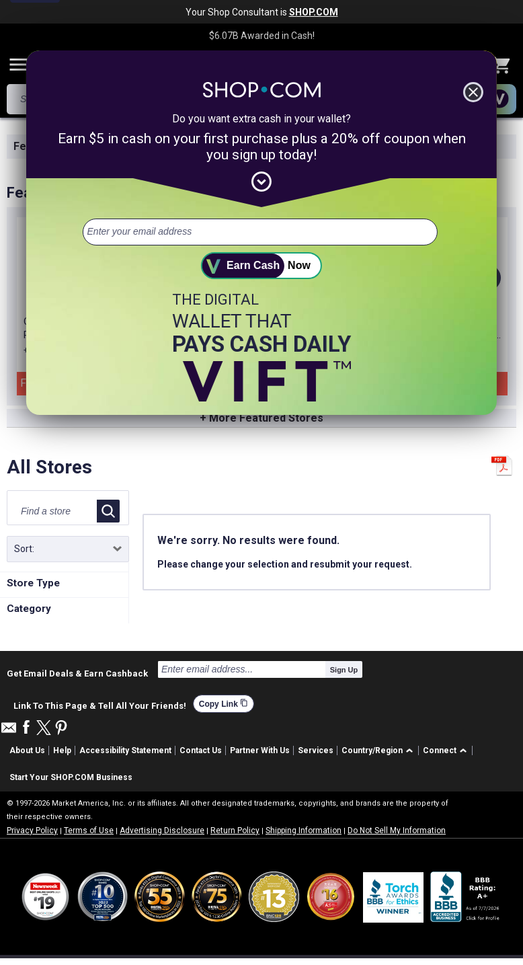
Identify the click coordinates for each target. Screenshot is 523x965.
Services (315, 750)
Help (62, 750)
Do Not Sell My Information (397, 830)
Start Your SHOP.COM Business (70, 777)
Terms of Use (89, 830)
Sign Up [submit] (344, 670)
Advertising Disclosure (162, 830)
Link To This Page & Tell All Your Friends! (99, 704)
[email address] (259, 232)
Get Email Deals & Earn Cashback (77, 673)
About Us (27, 750)
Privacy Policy (32, 830)
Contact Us (200, 750)
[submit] (261, 265)
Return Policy (234, 830)
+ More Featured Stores (261, 418)
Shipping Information (303, 830)
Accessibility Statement (125, 750)
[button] (379, 750)
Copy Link (223, 704)
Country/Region (372, 750)
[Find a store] (54, 511)
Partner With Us (260, 750)
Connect (439, 750)
